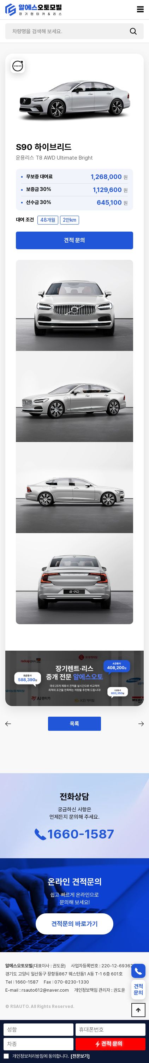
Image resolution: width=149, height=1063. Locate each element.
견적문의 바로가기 (74, 923)
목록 (74, 724)
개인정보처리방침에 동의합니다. (40, 1056)
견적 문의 (74, 240)
